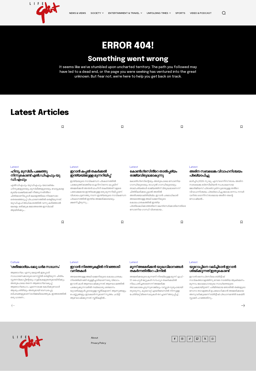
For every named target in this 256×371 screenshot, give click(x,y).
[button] (224, 13)
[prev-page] (13, 305)
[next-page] (243, 305)
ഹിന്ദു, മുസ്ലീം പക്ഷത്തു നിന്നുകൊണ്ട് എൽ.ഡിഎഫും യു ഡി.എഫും (35, 176)
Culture (15, 262)
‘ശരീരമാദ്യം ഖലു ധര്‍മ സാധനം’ (35, 267)
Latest (14, 167)
